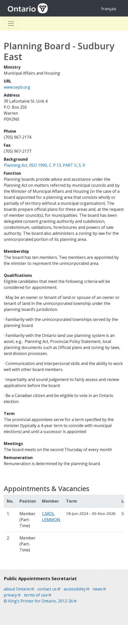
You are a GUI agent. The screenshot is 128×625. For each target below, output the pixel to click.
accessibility (76, 589)
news (99, 589)
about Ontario (19, 589)
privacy (12, 595)
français (108, 9)
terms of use (37, 595)
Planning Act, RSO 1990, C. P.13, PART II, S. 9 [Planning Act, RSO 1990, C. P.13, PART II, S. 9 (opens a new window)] (44, 165)
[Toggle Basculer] (11, 24)
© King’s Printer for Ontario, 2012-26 (40, 601)
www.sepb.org (17, 87)
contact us (48, 589)
